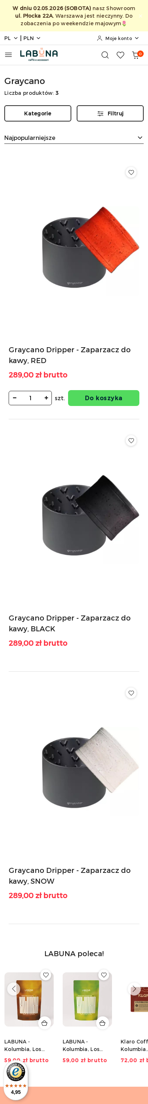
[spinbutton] (30, 398)
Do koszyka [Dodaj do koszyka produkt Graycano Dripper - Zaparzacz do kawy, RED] (104, 397)
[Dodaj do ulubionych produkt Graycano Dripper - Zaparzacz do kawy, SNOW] (131, 693)
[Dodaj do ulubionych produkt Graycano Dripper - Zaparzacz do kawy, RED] (131, 172)
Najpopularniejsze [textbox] (29, 137)
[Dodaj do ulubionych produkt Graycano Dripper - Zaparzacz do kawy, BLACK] (131, 440)
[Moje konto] (118, 38)
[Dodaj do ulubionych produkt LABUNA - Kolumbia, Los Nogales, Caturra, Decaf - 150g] (45, 975)
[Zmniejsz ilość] (14, 398)
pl (11, 38)
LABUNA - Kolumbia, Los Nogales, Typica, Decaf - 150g (84, 1045)
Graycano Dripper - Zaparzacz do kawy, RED (70, 355)
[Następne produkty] (134, 989)
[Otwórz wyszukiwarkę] (105, 55)
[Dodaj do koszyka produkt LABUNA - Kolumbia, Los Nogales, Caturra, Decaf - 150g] (44, 1022)
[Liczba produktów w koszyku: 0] (135, 55)
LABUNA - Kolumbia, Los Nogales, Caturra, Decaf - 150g (27, 1045)
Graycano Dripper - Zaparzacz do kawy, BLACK (70, 623)
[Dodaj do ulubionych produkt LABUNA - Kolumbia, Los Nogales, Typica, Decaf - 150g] (103, 975)
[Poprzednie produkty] (13, 989)
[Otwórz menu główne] (8, 54)
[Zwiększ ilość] (46, 398)
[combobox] (74, 138)
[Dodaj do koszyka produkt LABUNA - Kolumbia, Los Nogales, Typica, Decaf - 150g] (102, 1022)
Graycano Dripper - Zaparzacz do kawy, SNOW (70, 875)
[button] (74, 958)
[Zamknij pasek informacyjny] (140, 16)
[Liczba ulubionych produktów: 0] (120, 55)
